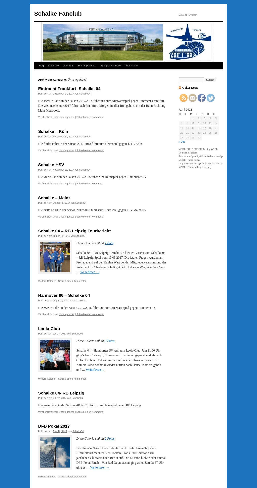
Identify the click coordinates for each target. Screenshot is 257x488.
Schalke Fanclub (58, 13)
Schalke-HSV (51, 164)
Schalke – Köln (53, 131)
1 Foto (109, 243)
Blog (41, 65)
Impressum (131, 65)
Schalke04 (84, 93)
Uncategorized (66, 117)
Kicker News (190, 87)
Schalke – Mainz (54, 197)
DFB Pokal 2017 (54, 426)
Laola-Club (49, 328)
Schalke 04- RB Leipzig (61, 393)
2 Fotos (109, 438)
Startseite (53, 65)
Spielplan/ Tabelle (110, 65)
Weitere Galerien (47, 281)
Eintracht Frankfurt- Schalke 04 (69, 88)
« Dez (182, 141)
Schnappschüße (87, 65)
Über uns (68, 65)
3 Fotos (109, 341)
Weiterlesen (89, 272)
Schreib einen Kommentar (90, 117)
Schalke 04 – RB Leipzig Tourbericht (74, 231)
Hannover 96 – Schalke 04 (64, 295)
